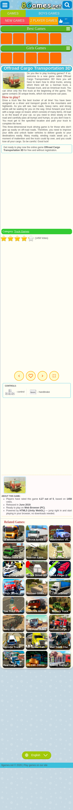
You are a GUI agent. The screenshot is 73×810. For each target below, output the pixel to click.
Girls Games (18, 38)
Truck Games (21, 231)
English (36, 755)
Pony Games (6, 58)
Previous (19, 376)
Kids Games (43, 38)
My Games (30, 376)
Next (42, 376)
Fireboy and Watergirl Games (31, 58)
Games (13, 13)
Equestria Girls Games (18, 58)
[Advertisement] (36, 190)
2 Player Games (43, 20)
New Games (15, 20)
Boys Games (49, 13)
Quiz (55, 58)
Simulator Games (31, 38)
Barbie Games (43, 58)
